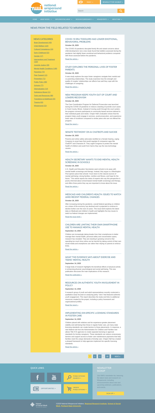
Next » (117, 356)
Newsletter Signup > (113, 2)
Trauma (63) (38, 102)
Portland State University (71, 406)
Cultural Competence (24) (43, 49)
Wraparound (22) (40, 106)
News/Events (102, 19)
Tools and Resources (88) (43, 95)
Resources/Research (84, 19)
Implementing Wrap (62, 19)
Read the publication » (73, 275)
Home (35, 19)
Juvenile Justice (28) (41, 65)
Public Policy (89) (40, 82)
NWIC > (90, 2)
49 (107, 356)
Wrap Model (45, 19)
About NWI (116, 19)
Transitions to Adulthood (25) (44, 99)
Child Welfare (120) (41, 46)
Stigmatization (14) (41, 89)
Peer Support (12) (40, 75)
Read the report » (71, 124)
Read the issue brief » (73, 217)
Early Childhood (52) (41, 53)
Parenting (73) (39, 72)
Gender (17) (38, 56)
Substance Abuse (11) (42, 92)
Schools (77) (38, 85)
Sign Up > (110, 393)
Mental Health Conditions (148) (45, 68)
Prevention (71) (39, 79)
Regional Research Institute (96, 404)
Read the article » (71, 59)
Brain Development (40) (43, 42)
